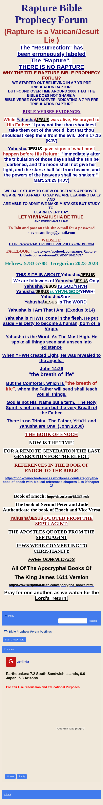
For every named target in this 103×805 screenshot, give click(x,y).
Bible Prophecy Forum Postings (27, 631)
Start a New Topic (14, 639)
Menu (9, 615)
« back (7, 794)
